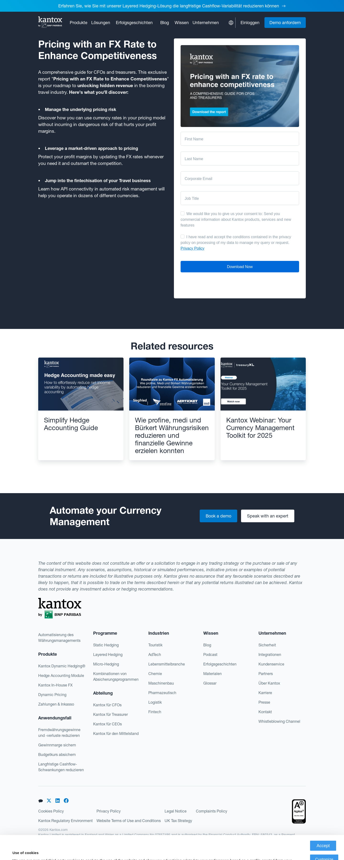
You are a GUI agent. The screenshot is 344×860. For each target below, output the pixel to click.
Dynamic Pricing (52, 694)
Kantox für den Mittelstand (116, 733)
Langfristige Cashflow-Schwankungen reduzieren (61, 767)
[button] (78, 23)
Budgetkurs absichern (57, 754)
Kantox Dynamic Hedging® (61, 666)
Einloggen (250, 22)
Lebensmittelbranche (166, 664)
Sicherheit (267, 645)
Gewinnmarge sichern (57, 745)
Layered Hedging (108, 654)
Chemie (155, 673)
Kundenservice (271, 664)
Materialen (212, 673)
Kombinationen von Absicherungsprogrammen (116, 676)
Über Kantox (269, 683)
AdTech (154, 654)
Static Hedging (106, 645)
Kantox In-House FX (55, 685)
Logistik (155, 702)
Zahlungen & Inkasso (56, 704)
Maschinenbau (161, 683)
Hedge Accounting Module (61, 675)
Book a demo (218, 516)
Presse (264, 702)
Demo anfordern (285, 22)
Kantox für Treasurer (110, 714)
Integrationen (269, 654)
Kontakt (265, 711)
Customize (324, 835)
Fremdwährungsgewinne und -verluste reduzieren (59, 732)
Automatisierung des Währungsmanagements (59, 637)
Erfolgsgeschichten (134, 22)
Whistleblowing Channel (279, 721)
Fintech (154, 711)
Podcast (210, 654)
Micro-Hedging (106, 664)
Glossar (209, 683)
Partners (265, 673)
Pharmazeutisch (162, 692)
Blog (164, 22)
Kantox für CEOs (107, 724)
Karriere (265, 692)
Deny (324, 849)
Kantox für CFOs (107, 704)
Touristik (155, 645)
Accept (323, 821)
